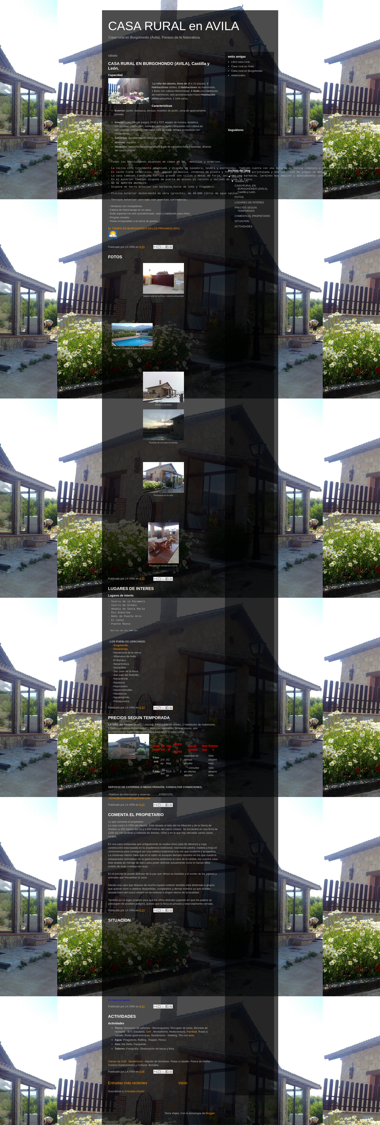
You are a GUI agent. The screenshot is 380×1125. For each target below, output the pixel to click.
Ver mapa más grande (119, 1000)
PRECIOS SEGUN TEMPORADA (139, 717)
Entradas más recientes (127, 1083)
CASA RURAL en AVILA (173, 26)
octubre (240, 181)
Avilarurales (238, 75)
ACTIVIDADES (122, 1016)
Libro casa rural (240, 61)
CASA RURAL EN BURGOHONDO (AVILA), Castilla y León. (251, 189)
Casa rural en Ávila (242, 66)
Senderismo (135, 1061)
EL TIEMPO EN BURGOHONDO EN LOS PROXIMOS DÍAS (144, 228)
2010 (235, 176)
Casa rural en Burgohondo (247, 70)
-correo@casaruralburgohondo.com (129, 798)
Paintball (192, 1031)
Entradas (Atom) (134, 1091)
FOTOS (115, 257)
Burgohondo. (121, 645)
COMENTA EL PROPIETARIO (136, 814)
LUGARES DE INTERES (131, 588)
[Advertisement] (248, 102)
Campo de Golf (117, 1061)
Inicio (183, 1083)
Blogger (210, 1113)
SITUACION (119, 920)
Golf (148, 1031)
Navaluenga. (120, 648)
